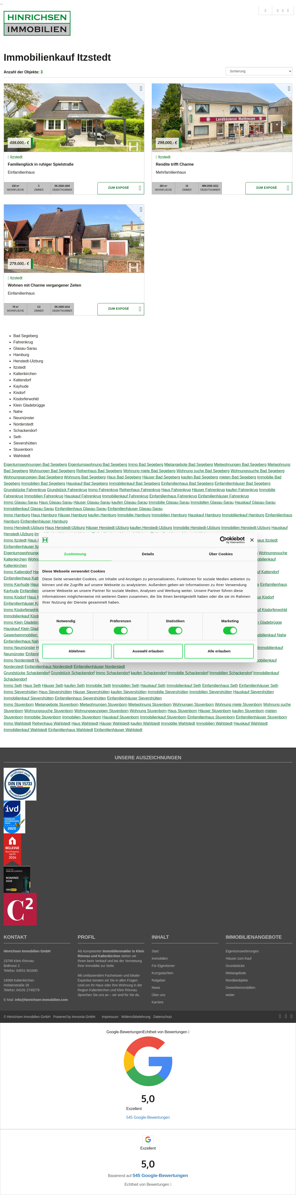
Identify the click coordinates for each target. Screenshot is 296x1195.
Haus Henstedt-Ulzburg (65, 528)
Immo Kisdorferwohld (22, 610)
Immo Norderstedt (19, 660)
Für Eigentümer (163, 966)
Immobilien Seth (125, 685)
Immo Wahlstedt (17, 723)
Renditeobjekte (237, 980)
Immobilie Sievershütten (168, 692)
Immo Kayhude (16, 584)
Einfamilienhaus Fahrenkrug (173, 496)
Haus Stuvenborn (182, 711)
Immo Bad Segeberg (145, 464)
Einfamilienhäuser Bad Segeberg (242, 483)
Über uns (158, 995)
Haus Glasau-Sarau (55, 502)
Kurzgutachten (162, 973)
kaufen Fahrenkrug (242, 490)
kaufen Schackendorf (149, 673)
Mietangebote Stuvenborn (56, 704)
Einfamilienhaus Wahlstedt (70, 730)
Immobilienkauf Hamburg (243, 515)
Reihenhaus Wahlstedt (51, 723)
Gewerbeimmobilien (240, 988)
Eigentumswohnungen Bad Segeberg (35, 464)
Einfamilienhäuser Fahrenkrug (223, 496)
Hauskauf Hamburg (204, 515)
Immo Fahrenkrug (103, 490)
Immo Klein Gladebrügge (25, 622)
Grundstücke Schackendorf (27, 673)
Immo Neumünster (19, 648)
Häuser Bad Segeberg (161, 477)
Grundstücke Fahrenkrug (25, 490)
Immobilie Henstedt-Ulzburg (196, 528)
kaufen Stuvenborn (248, 711)
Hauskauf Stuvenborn (120, 717)
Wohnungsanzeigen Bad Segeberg (33, 477)
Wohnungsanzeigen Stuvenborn (101, 711)
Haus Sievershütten (55, 692)
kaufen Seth (74, 685)
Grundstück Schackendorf (73, 673)
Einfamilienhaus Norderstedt (48, 667)
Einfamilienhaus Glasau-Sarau (80, 509)
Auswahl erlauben (148, 651)
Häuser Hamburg (72, 515)
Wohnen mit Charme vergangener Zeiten (44, 285)
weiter (230, 995)
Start (155, 951)
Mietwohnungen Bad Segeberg (240, 464)
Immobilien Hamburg (169, 515)
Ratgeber (158, 980)
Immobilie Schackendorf (188, 673)
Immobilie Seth (98, 685)
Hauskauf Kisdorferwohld (266, 610)
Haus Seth (32, 685)
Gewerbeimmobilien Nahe (26, 635)
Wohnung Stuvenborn (148, 711)
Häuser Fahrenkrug (208, 490)
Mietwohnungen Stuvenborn (103, 704)
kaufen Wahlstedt (145, 723)
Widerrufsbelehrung (135, 1017)
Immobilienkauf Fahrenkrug (125, 496)
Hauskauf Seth (152, 685)
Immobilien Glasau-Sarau (212, 502)
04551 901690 (27, 971)
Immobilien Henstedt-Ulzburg (245, 528)
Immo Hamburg (17, 515)
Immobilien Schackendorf (230, 673)
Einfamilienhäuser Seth (258, 685)
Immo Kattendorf (18, 572)
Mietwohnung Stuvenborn (150, 704)
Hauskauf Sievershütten (253, 692)
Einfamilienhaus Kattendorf (26, 578)
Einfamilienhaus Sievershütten (80, 698)
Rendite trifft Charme (175, 164)
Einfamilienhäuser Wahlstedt (118, 730)
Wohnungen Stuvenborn (193, 704)
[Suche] (265, 10)
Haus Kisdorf (38, 597)
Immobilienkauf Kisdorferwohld (30, 616)
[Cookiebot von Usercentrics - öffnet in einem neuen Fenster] (223, 540)
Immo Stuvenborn (19, 704)
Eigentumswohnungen (242, 951)
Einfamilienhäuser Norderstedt (99, 667)
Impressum (110, 1017)
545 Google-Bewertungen (148, 1117)
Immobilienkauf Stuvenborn (163, 717)
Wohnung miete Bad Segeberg (149, 471)
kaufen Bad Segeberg (199, 477)
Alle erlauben (219, 651)
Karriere (158, 1002)
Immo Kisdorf (15, 597)
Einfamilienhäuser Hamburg (44, 521)
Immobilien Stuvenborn (81, 717)
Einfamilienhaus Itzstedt (257, 540)
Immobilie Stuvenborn (42, 717)
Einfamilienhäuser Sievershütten (134, 698)
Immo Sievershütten (21, 692)
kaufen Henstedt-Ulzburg (151, 528)
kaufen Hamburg (102, 515)
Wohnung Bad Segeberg (85, 477)
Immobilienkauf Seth (183, 685)
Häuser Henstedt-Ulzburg (107, 528)
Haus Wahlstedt (84, 723)
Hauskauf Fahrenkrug (82, 496)
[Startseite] (37, 23)
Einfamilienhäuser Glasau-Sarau (135, 509)
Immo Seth (13, 685)
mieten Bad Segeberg (237, 477)
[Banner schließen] (252, 540)
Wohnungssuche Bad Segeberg (258, 471)
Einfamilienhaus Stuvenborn (211, 717)
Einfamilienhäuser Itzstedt (25, 547)
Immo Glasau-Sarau (21, 502)
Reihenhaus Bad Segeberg (99, 471)
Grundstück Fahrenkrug (67, 490)
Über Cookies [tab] (221, 554)
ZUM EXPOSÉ (118, 188)
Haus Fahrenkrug (176, 490)
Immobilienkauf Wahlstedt (25, 730)
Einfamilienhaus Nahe (22, 641)
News (156, 988)
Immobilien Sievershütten (210, 692)
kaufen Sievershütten (129, 692)
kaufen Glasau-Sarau (130, 502)
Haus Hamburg (44, 515)
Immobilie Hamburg (133, 515)
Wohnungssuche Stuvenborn (48, 711)
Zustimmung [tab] (75, 554)
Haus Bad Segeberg (124, 477)
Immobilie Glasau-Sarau (169, 502)
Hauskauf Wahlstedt (251, 723)
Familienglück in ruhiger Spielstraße (40, 164)
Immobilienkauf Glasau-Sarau (29, 509)
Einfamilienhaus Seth (220, 685)
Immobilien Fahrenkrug (43, 496)
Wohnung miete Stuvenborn (238, 704)
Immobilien (160, 958)
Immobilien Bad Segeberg (43, 483)
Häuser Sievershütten (91, 692)
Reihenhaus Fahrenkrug (139, 490)
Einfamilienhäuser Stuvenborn (261, 717)
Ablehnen (77, 651)
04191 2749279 (28, 990)
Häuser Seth (52, 685)
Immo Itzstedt (15, 540)
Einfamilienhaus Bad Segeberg (187, 483)
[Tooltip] (189, 1032)
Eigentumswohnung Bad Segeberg (97, 464)
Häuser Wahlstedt (114, 723)
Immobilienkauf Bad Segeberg (134, 483)
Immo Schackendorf (113, 673)
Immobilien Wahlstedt (214, 723)
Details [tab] (148, 554)
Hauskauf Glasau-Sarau (255, 502)
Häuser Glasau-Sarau (91, 502)
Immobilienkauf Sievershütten (29, 698)
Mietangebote (236, 973)
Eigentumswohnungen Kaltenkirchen (35, 553)
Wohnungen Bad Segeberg (52, 471)
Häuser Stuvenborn (214, 711)
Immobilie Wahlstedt (178, 723)
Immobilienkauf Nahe (268, 635)
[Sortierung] (259, 71)
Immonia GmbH (83, 1017)
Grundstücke (235, 966)
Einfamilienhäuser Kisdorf (25, 603)
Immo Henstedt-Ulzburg (24, 528)
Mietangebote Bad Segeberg (188, 464)
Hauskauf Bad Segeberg (87, 483)
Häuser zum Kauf (239, 958)
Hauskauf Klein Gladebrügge (28, 629)
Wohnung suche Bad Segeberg (202, 471)
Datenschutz (162, 1017)
